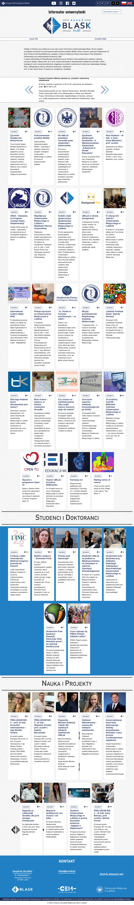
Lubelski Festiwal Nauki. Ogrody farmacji (114, 314)
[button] (29, 89)
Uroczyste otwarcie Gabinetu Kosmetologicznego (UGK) (90, 404)
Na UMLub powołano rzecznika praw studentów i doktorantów (65, 140)
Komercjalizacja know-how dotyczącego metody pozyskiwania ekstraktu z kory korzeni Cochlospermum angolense (114, 730)
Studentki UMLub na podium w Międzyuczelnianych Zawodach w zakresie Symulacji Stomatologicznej (91, 563)
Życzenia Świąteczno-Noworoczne (16, 138)
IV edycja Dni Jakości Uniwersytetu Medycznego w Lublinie (113, 221)
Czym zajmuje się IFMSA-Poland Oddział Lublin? (78, 634)
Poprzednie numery (110, 12)
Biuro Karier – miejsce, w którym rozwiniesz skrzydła (41, 404)
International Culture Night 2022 (17, 314)
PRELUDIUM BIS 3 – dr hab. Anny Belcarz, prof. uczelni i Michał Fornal (102, 815)
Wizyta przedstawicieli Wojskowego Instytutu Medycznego (89, 316)
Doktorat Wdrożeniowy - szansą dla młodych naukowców (89, 725)
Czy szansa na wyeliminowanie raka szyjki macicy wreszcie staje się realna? (66, 404)
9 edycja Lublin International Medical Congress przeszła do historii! (19, 561)
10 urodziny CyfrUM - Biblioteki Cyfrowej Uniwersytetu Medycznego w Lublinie (113, 407)
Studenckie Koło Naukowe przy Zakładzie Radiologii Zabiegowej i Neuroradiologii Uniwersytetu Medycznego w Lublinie (114, 566)
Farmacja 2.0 (76, 480)
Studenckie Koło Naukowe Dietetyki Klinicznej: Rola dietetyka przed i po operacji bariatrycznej (54, 639)
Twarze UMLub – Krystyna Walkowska (54, 482)
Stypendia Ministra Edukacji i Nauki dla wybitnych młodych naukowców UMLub (66, 727)
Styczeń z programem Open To (31, 482)
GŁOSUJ (14, 132)
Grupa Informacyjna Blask (16, 3)
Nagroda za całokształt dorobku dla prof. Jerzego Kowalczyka (30, 815)
